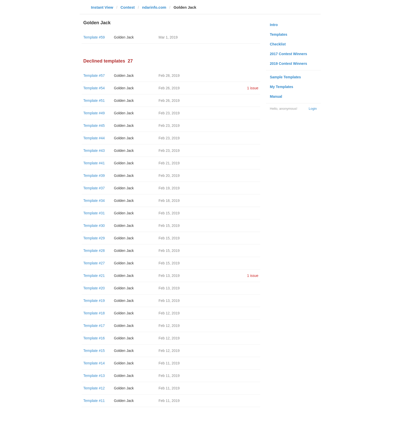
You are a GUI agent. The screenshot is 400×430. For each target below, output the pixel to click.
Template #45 (94, 126)
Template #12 (94, 388)
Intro (274, 25)
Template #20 (94, 288)
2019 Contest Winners (288, 64)
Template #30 (94, 226)
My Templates (281, 87)
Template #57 (94, 75)
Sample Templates (285, 77)
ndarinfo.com (154, 7)
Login (313, 108)
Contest (127, 7)
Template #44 (94, 138)
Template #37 (94, 188)
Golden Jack (124, 37)
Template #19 (94, 301)
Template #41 (94, 163)
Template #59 (94, 37)
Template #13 (94, 376)
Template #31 (94, 213)
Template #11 (94, 401)
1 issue (252, 88)
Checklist (278, 44)
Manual (276, 96)
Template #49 (94, 113)
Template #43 (94, 151)
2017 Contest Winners (288, 54)
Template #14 (94, 363)
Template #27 (94, 263)
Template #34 (94, 201)
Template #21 (94, 276)
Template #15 (94, 351)
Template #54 (94, 88)
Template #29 (94, 238)
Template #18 (94, 313)
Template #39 (94, 176)
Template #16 (94, 338)
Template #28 (94, 251)
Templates (278, 34)
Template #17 (94, 326)
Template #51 (94, 101)
